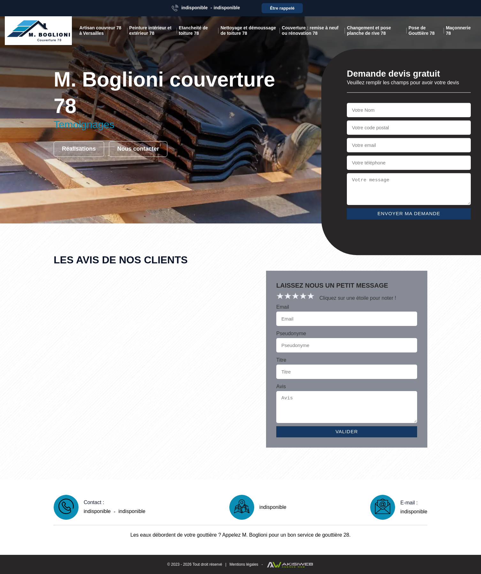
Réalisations (79, 149)
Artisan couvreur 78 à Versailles (100, 30)
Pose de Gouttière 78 (421, 30)
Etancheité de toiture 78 (193, 30)
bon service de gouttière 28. (318, 535)
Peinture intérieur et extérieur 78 (150, 30)
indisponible (194, 7)
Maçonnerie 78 (458, 30)
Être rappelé (282, 8)
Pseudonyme (291, 333)
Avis (281, 386)
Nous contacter (138, 149)
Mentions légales (244, 564)
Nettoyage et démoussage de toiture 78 (248, 30)
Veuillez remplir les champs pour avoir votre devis (403, 82)
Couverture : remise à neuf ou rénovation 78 (310, 30)
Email (282, 307)
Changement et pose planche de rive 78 (369, 30)
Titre (281, 360)
